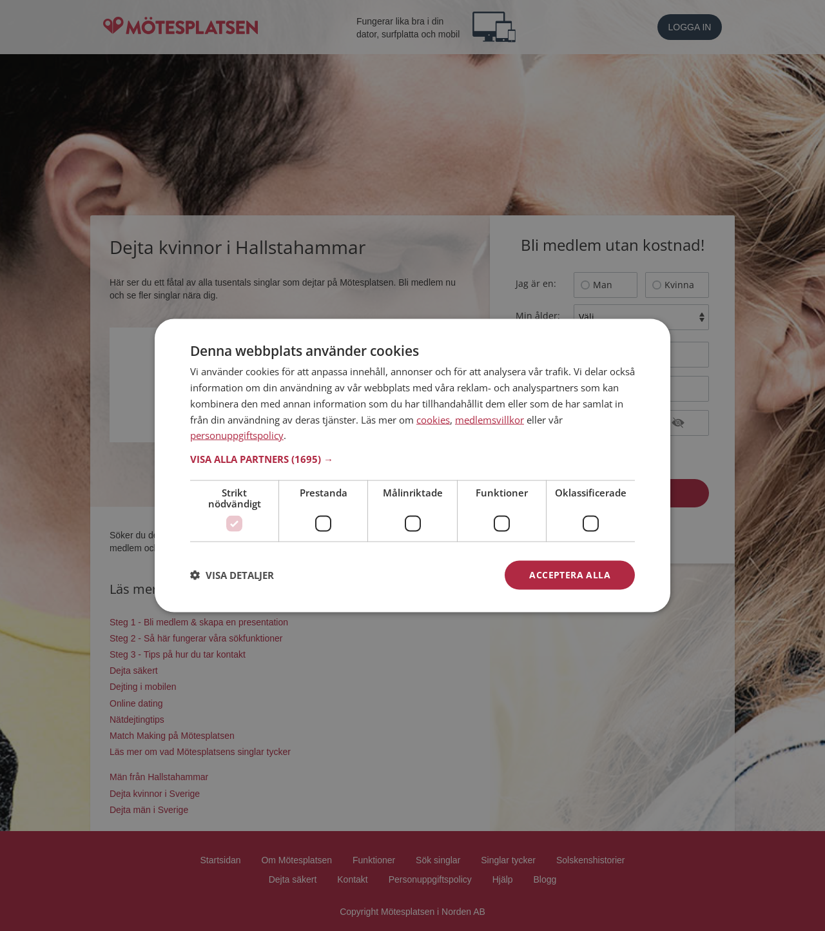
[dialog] (412, 465)
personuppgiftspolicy (237, 435)
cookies (433, 419)
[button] (412, 459)
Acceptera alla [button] (569, 575)
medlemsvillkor (489, 419)
